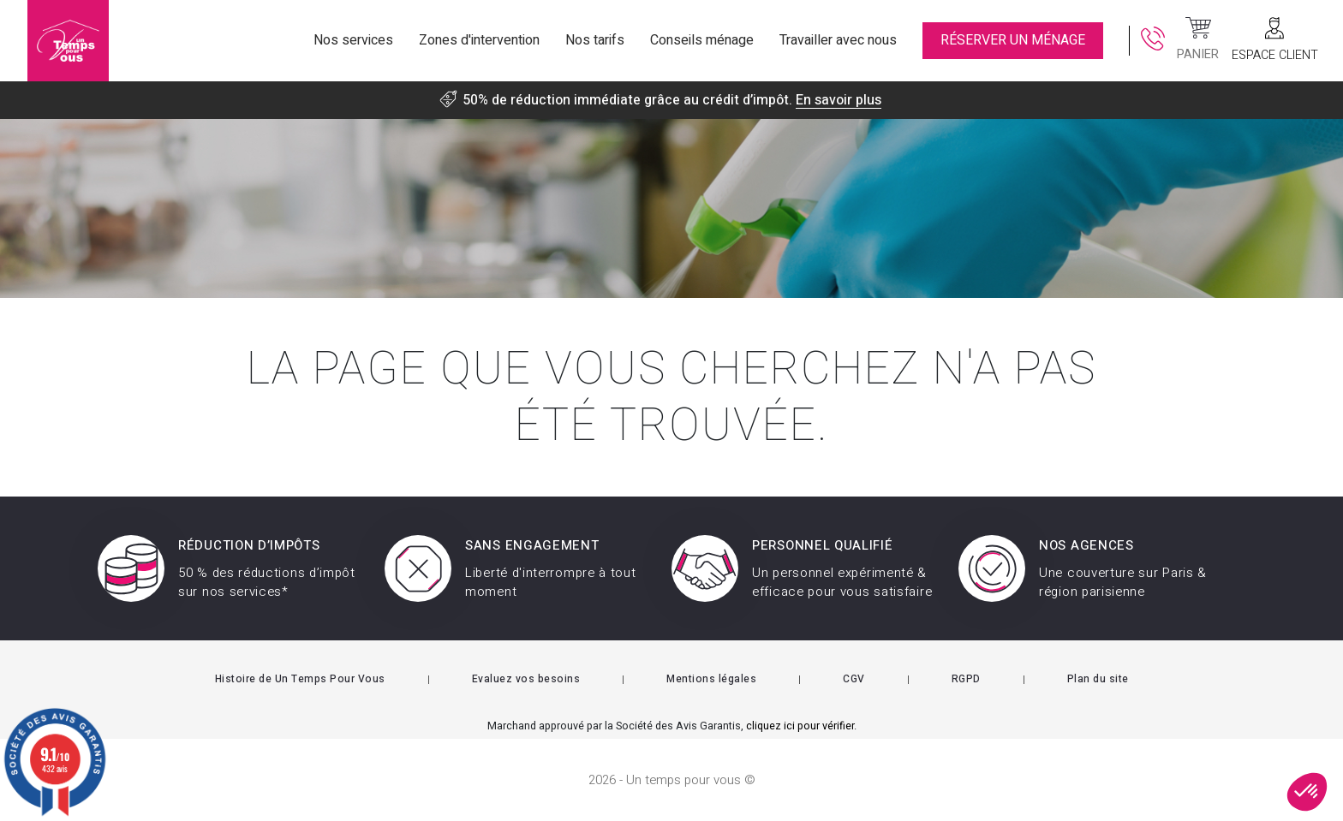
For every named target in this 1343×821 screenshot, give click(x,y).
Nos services (353, 40)
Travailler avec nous (838, 40)
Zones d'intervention (479, 40)
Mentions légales (711, 679)
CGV (854, 679)
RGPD (966, 679)
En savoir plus (838, 100)
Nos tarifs (594, 40)
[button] (1307, 791)
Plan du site (1098, 679)
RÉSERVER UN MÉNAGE (1012, 40)
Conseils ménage (702, 40)
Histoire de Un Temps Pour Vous (300, 679)
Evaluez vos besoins (526, 679)
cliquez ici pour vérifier (800, 726)
